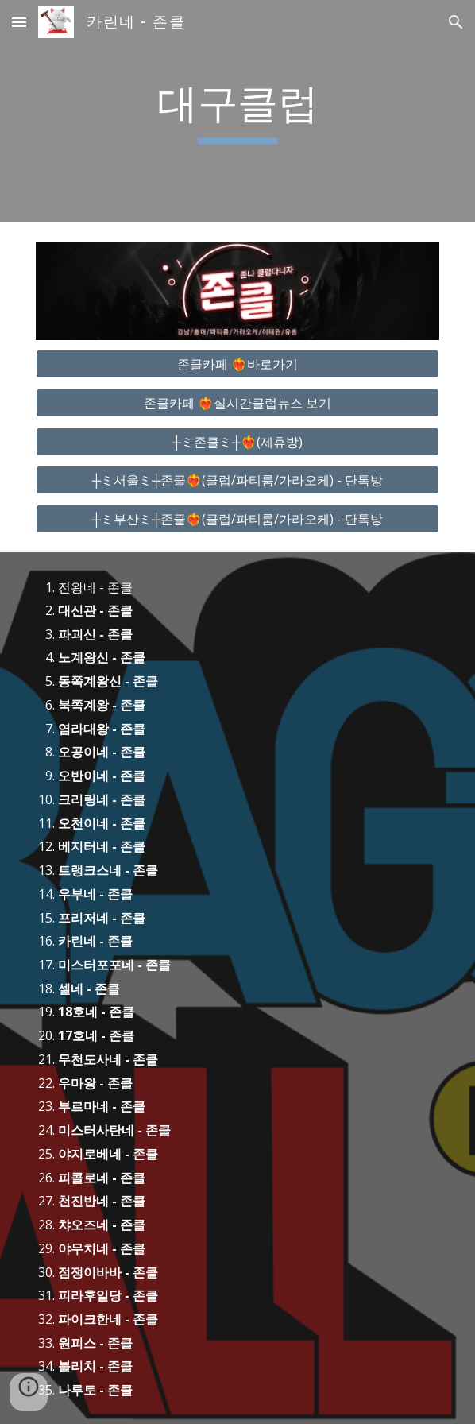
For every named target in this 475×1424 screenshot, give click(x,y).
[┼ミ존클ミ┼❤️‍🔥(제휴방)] (237, 441)
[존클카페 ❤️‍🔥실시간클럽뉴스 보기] (237, 402)
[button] (19, 22)
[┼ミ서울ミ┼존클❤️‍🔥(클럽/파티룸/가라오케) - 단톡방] (237, 480)
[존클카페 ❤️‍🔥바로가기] (237, 363)
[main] (237, 111)
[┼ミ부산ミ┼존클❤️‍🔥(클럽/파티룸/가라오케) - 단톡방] (237, 518)
